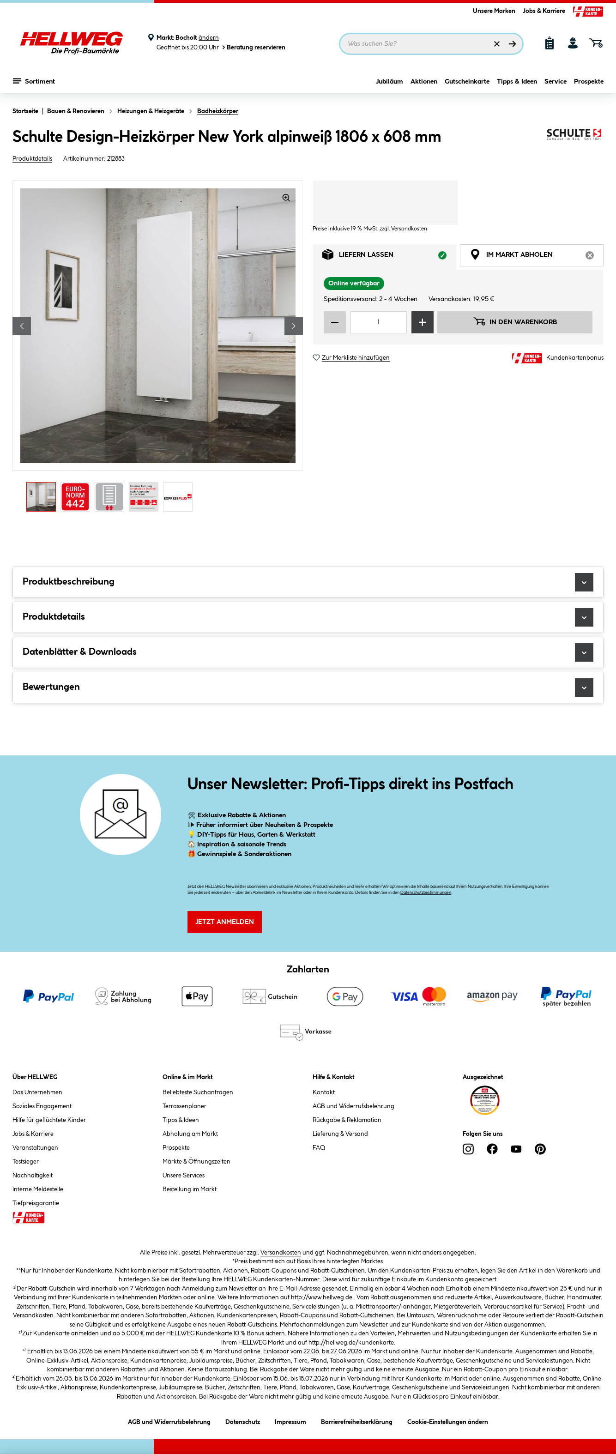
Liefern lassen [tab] (389, 257)
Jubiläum (389, 81)
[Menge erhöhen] (422, 322)
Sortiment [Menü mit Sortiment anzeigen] (34, 81)
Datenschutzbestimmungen (425, 893)
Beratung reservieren (253, 47)
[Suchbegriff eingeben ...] (431, 44)
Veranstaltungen (35, 1148)
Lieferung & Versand (340, 1134)
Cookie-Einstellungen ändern (447, 1420)
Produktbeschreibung (308, 582)
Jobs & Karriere (544, 11)
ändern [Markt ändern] (209, 38)
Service (555, 81)
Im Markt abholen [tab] (537, 257)
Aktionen (424, 81)
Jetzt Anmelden (224, 922)
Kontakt (324, 1092)
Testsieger (25, 1161)
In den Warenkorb (515, 321)
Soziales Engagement (42, 1106)
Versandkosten (280, 1252)
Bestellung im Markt (190, 1189)
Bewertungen (308, 687)
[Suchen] (512, 44)
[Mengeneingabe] (378, 322)
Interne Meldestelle (37, 1189)
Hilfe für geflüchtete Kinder (49, 1120)
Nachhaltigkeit (32, 1175)
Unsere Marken (494, 11)
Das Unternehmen (37, 1092)
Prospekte (589, 81)
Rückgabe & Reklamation (347, 1120)
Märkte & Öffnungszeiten (196, 1161)
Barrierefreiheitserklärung (357, 1420)
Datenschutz (242, 1420)
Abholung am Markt (190, 1134)
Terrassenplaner (184, 1106)
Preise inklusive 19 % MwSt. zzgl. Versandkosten (370, 228)
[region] (158, 349)
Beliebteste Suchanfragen (198, 1092)
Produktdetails (32, 159)
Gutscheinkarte (467, 81)
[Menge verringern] (335, 322)
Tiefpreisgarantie (35, 1203)
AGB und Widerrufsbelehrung (353, 1106)
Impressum (290, 1420)
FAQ (319, 1148)
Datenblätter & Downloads (308, 652)
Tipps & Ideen (517, 81)
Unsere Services (184, 1175)
